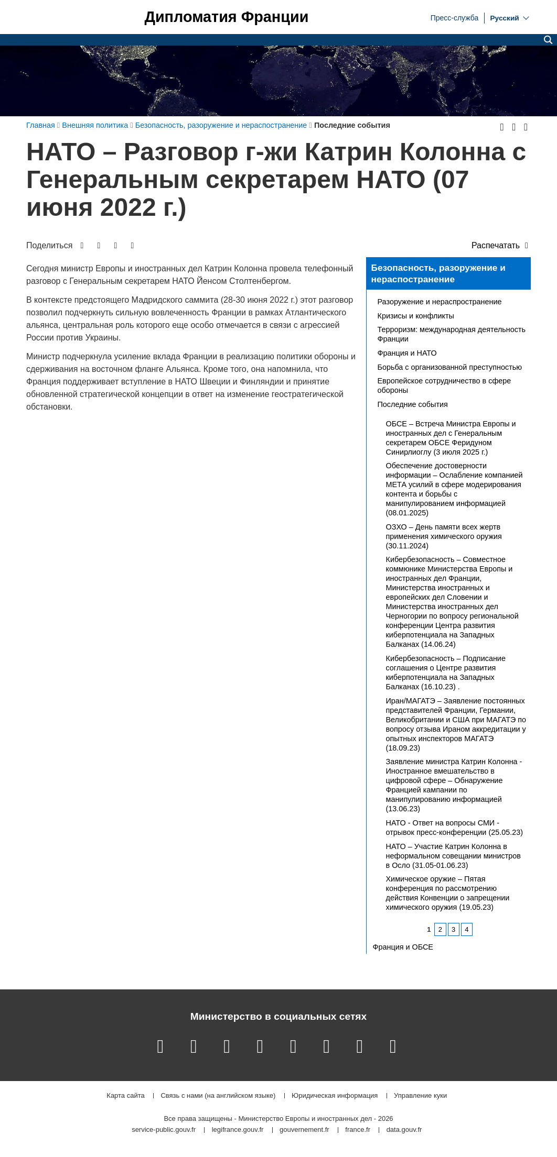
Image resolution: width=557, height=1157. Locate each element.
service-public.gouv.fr (164, 1130)
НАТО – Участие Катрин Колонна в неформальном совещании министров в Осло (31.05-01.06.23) (453, 855)
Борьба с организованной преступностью (450, 367)
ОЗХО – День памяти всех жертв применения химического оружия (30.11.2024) (444, 536)
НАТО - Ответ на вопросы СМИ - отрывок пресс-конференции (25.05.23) (454, 827)
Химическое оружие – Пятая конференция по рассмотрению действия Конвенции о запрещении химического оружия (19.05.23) (448, 893)
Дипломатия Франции (226, 17)
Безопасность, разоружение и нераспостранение (438, 273)
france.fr (357, 1130)
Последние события (413, 404)
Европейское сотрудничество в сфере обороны (444, 385)
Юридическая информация (335, 1096)
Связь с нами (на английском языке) (217, 1096)
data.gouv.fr (404, 1130)
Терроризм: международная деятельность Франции (452, 334)
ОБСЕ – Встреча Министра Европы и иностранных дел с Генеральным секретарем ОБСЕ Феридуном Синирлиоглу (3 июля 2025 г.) (451, 438)
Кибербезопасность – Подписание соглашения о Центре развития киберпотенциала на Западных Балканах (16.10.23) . (446, 672)
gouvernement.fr (304, 1130)
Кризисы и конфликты (416, 316)
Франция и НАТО (407, 353)
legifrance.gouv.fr (238, 1130)
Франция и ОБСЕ (403, 947)
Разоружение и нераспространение (440, 301)
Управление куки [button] (420, 1096)
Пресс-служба (455, 17)
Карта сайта (125, 1096)
